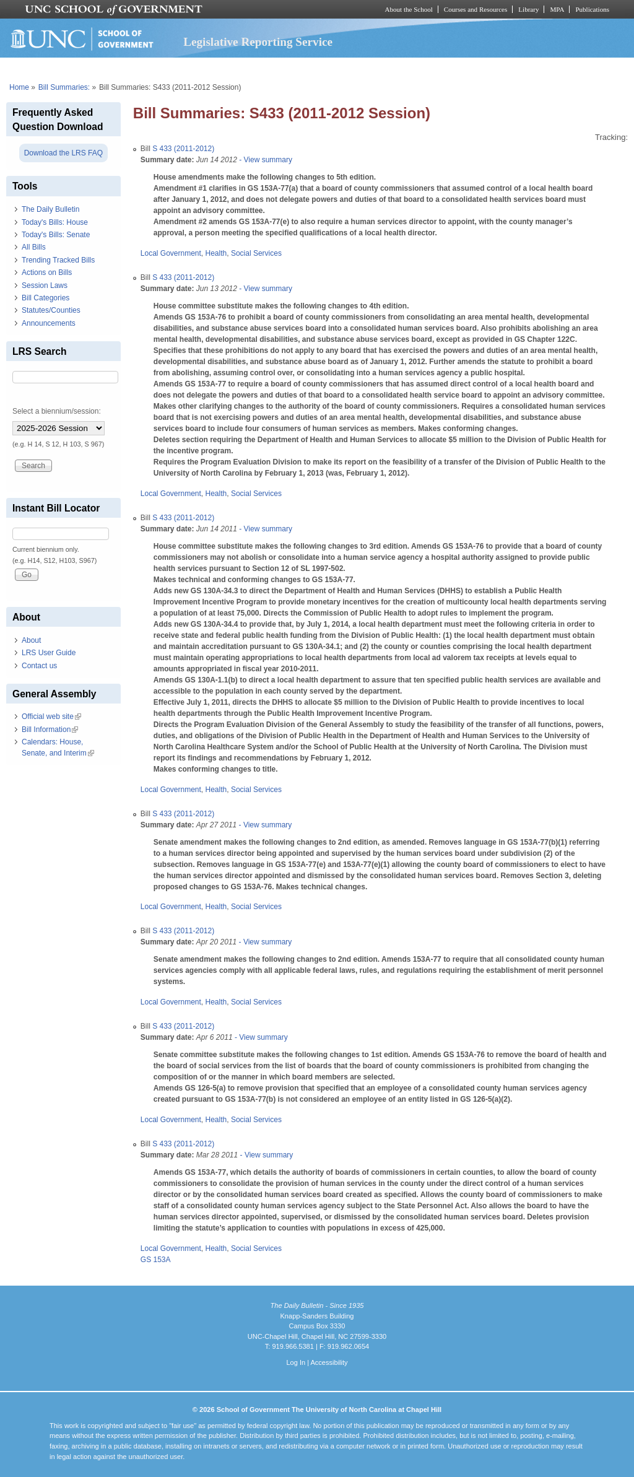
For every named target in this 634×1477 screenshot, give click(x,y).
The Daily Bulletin (50, 209)
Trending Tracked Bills (58, 260)
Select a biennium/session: (56, 411)
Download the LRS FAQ (63, 153)
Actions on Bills (47, 272)
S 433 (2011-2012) (183, 148)
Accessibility (328, 1362)
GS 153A (156, 1259)
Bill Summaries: (64, 87)
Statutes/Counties (51, 310)
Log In (295, 1362)
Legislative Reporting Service (257, 41)
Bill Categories (45, 298)
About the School (409, 9)
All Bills (34, 247)
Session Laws (44, 285)
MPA (557, 9)
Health (216, 253)
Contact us (39, 665)
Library (528, 9)
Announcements (49, 323)
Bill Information (50, 729)
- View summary (264, 159)
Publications (592, 9)
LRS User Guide (49, 652)
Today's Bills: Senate (56, 234)
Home (19, 87)
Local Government (171, 253)
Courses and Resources (475, 9)
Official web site (51, 716)
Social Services (256, 253)
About (31, 640)
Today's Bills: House (55, 222)
